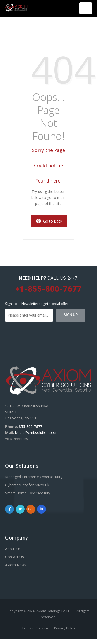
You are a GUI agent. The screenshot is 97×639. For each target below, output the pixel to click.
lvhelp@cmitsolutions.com (37, 432)
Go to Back (49, 221)
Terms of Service (35, 628)
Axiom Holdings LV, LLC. (54, 611)
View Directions (16, 438)
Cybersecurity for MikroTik (27, 484)
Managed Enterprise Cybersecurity (33, 476)
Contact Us (14, 556)
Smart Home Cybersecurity (27, 492)
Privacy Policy (64, 628)
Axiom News (15, 564)
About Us (13, 548)
